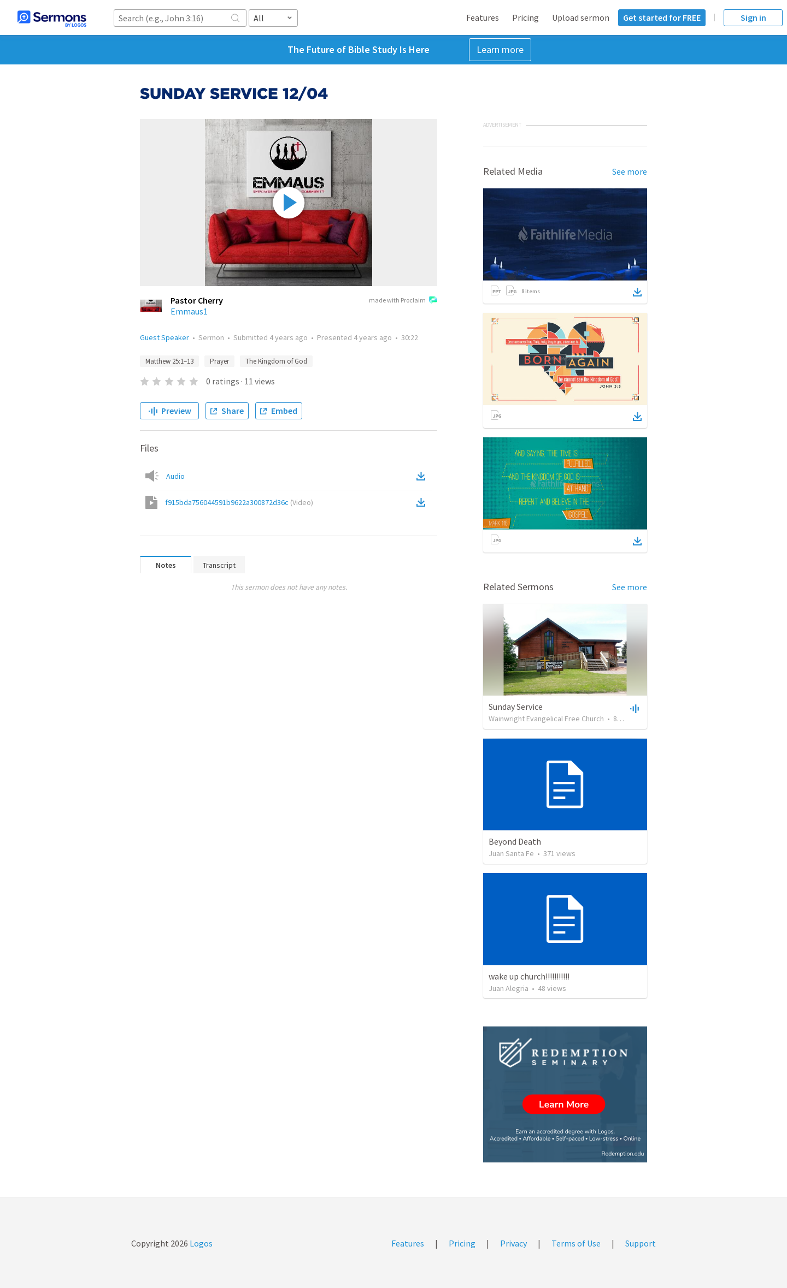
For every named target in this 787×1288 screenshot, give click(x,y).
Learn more (500, 49)
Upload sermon (580, 17)
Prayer (219, 361)
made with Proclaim (403, 301)
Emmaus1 (189, 311)
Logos (200, 1243)
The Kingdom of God (276, 361)
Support (640, 1243)
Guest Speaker (164, 337)
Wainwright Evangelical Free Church (546, 718)
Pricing (525, 17)
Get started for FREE (662, 17)
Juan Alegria (508, 988)
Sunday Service (516, 706)
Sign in (753, 17)
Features (482, 17)
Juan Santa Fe (511, 853)
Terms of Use (576, 1243)
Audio (175, 476)
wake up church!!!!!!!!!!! (529, 976)
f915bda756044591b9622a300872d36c (239, 502)
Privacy (513, 1243)
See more (629, 171)
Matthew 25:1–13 (169, 361)
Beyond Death (515, 841)
